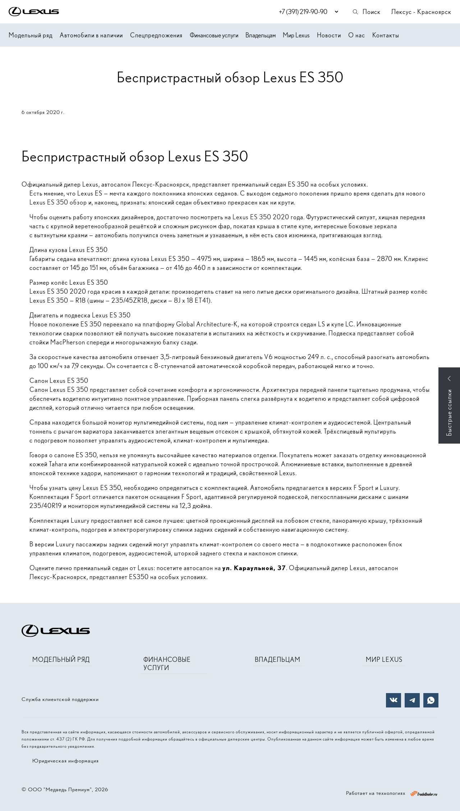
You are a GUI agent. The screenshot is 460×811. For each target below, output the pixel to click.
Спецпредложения (156, 35)
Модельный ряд (30, 35)
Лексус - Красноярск (421, 11)
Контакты (385, 35)
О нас (356, 35)
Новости (329, 35)
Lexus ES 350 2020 (261, 217)
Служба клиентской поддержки (60, 699)
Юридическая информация (65, 760)
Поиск (366, 11)
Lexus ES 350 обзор (58, 202)
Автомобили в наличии (91, 35)
